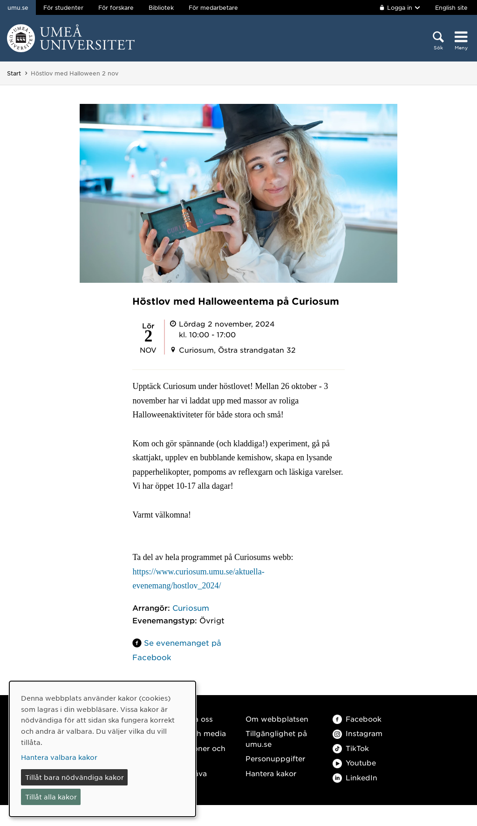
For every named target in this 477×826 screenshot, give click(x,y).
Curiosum (190, 607)
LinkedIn (355, 777)
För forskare (116, 7)
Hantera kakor (270, 773)
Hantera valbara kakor (59, 757)
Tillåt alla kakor (51, 796)
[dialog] (102, 749)
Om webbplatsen (276, 718)
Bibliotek (161, 7)
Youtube (354, 762)
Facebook (357, 718)
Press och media (196, 733)
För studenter (63, 7)
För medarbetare (213, 7)
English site (451, 7)
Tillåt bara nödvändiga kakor (74, 777)
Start (14, 73)
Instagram (357, 733)
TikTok (351, 748)
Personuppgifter (275, 758)
